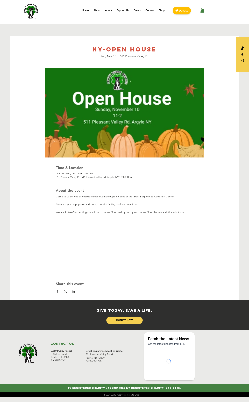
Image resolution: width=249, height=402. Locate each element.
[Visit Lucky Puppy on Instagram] (242, 60)
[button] (97, 10)
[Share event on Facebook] (57, 291)
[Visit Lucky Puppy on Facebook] (242, 54)
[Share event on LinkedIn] (73, 291)
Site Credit (135, 395)
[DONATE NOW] (124, 320)
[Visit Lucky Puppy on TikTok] (242, 48)
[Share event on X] (65, 291)
